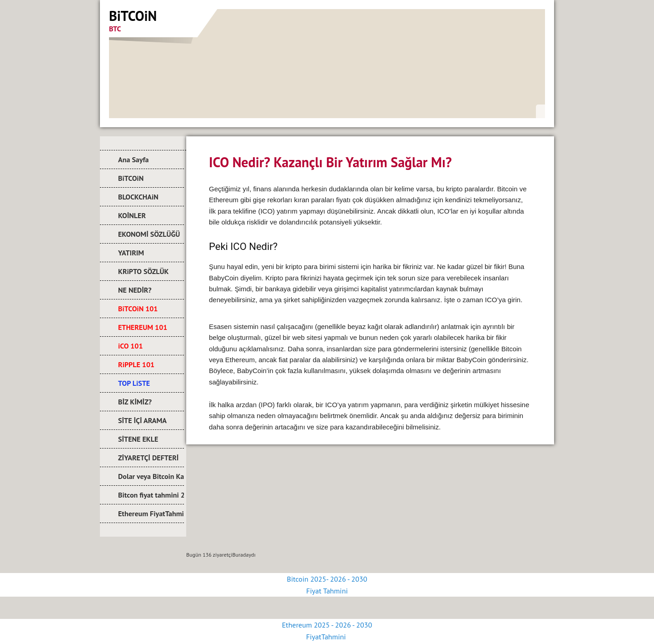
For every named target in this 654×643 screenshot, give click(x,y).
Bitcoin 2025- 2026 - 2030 (327, 578)
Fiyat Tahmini (326, 590)
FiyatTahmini (327, 636)
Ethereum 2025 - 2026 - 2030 (327, 624)
